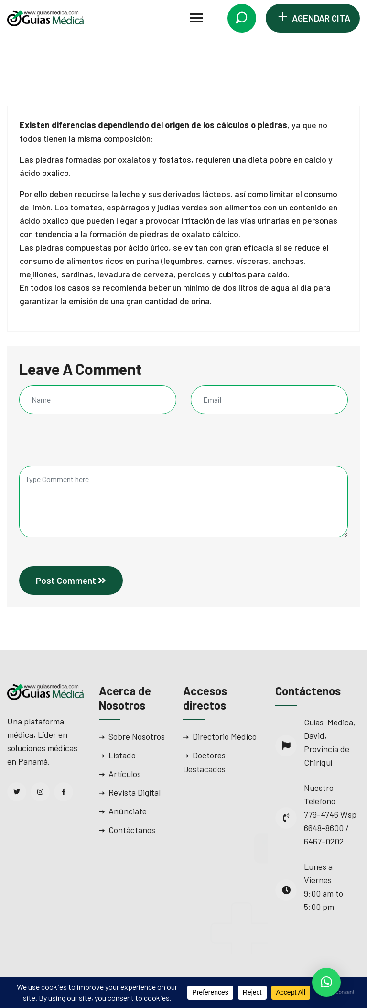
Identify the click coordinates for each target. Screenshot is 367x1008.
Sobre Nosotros (136, 736)
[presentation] (84, 445)
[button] (326, 982)
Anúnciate (127, 811)
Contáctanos (131, 829)
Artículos (124, 773)
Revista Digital (134, 792)
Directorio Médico (225, 736)
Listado (122, 755)
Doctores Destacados (204, 762)
